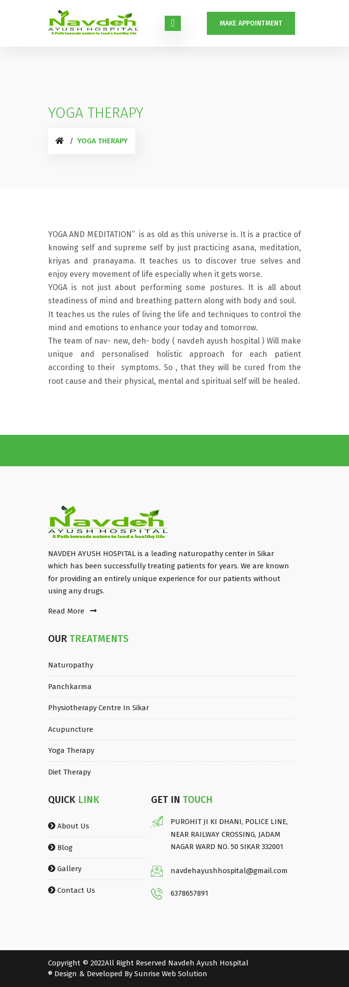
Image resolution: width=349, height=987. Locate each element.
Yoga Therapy (71, 750)
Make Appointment (251, 23)
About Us (68, 826)
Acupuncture (70, 729)
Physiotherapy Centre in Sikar (98, 707)
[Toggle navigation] (173, 23)
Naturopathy (70, 665)
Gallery (64, 868)
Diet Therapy (69, 772)
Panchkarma (70, 686)
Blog (60, 847)
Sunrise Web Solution (170, 973)
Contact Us (71, 890)
